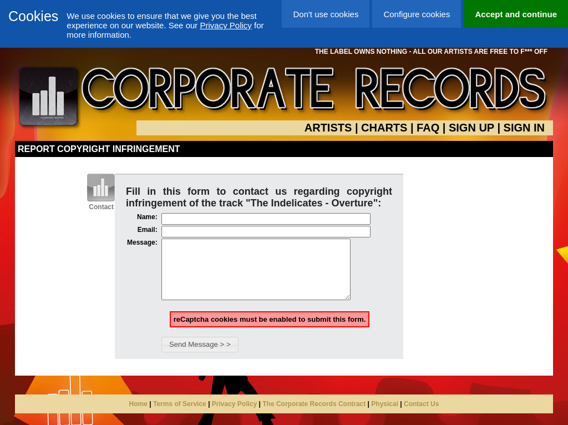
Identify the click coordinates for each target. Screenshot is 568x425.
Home (138, 415)
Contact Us (421, 415)
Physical (384, 415)
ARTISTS (328, 128)
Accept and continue (516, 14)
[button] (200, 356)
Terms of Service (179, 415)
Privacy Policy (225, 25)
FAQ (428, 128)
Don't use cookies (325, 14)
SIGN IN (524, 128)
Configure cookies (416, 14)
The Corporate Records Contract (314, 415)
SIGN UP (471, 128)
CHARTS (384, 128)
